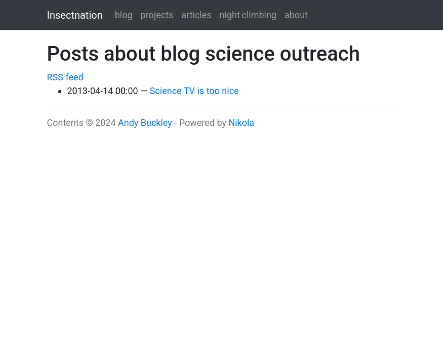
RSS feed (65, 77)
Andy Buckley (145, 122)
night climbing (248, 15)
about (296, 15)
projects (157, 15)
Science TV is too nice (194, 90)
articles (196, 15)
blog (124, 15)
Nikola (241, 122)
